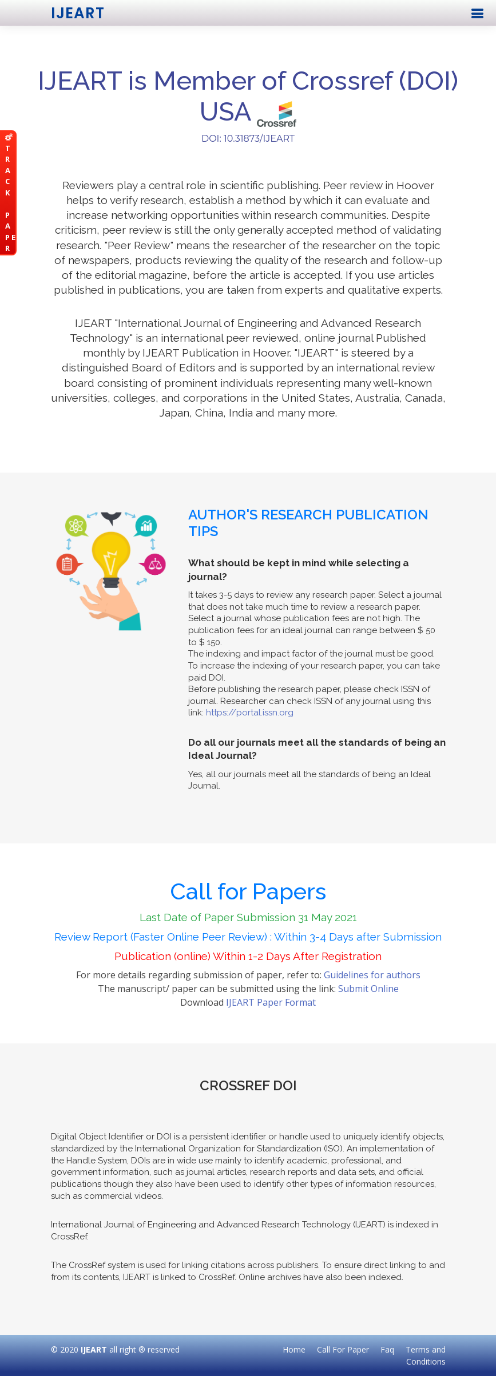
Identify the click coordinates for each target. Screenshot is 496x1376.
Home (294, 1349)
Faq (387, 1349)
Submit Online (368, 988)
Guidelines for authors (372, 975)
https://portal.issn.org (249, 712)
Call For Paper (343, 1349)
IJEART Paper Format (271, 1002)
